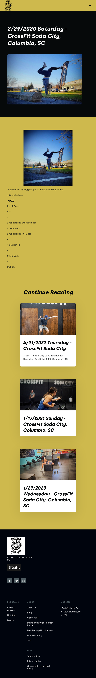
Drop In (10, 620)
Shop (29, 640)
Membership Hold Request (40, 630)
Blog (29, 613)
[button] (90, 5)
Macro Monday (34, 635)
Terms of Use (33, 656)
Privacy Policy (34, 661)
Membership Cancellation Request (40, 624)
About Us (31, 608)
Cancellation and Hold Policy (38, 667)
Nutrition (11, 615)
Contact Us (32, 618)
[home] (8, 5)
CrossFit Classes (11, 609)
